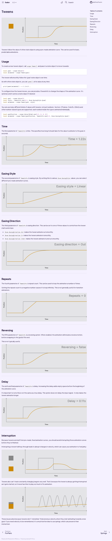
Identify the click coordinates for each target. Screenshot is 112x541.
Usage (92, 13)
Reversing (93, 27)
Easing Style (94, 19)
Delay (92, 29)
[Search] (75, 2)
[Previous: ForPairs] (6, 532)
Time (91, 16)
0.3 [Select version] (13, 2)
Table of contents (96, 11)
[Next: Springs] (106, 532)
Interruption (94, 32)
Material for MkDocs (14, 539)
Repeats (92, 24)
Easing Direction (95, 21)
